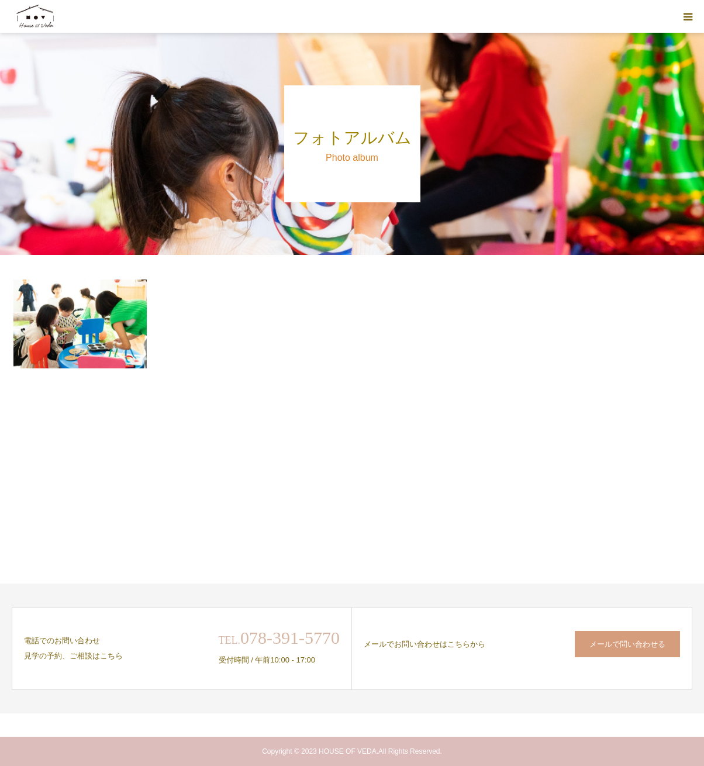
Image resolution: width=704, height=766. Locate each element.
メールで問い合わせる (627, 644)
